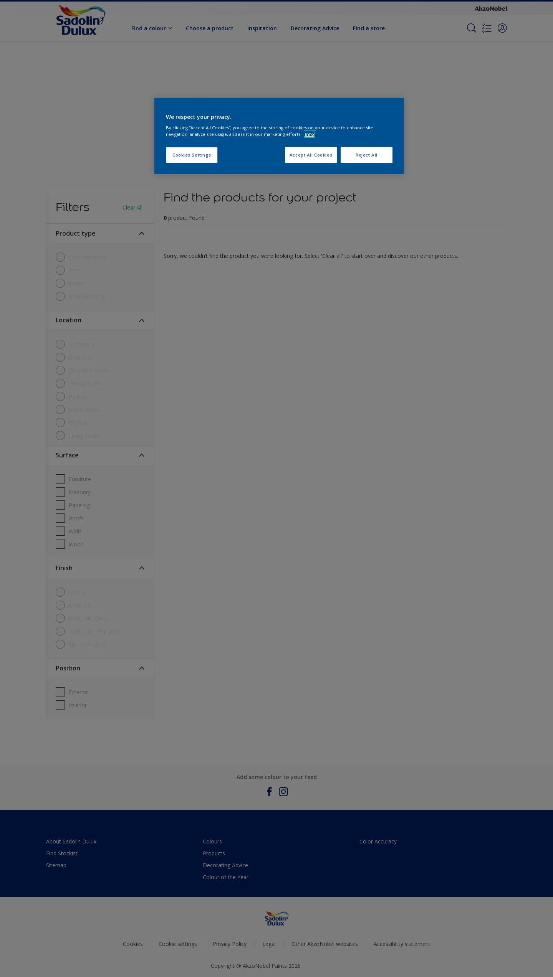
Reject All (366, 155)
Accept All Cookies (311, 155)
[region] (279, 136)
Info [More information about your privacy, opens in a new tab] (309, 134)
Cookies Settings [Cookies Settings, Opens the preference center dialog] (191, 155)
